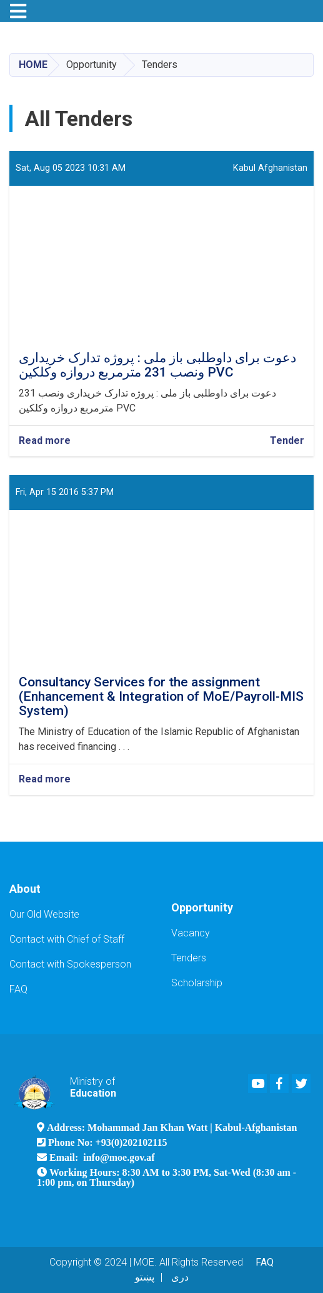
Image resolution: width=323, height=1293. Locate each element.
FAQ (18, 989)
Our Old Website (44, 914)
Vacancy (190, 933)
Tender (287, 440)
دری (180, 1277)
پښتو (144, 1277)
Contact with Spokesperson (70, 964)
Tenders (188, 958)
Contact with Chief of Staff (66, 939)
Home (33, 64)
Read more (45, 441)
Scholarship (196, 983)
